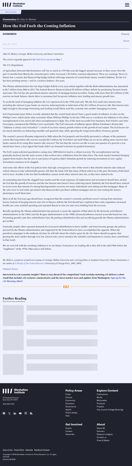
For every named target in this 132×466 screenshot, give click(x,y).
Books (99, 397)
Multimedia (102, 400)
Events (69, 428)
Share (126, 41)
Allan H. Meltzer (28, 19)
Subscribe (70, 434)
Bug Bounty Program (42, 450)
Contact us (101, 437)
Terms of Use (8, 450)
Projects (100, 406)
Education (70, 403)
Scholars (101, 431)
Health (68, 409)
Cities (68, 394)
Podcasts (101, 403)
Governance (71, 406)
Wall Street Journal (44, 59)
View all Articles (11, 12)
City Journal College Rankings (110, 409)
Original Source (10, 268)
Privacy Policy (19, 450)
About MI (101, 428)
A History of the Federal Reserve (29, 263)
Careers (69, 431)
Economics (9, 34)
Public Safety (71, 412)
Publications (102, 394)
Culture (69, 397)
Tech (68, 415)
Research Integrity (105, 434)
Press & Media (103, 440)
